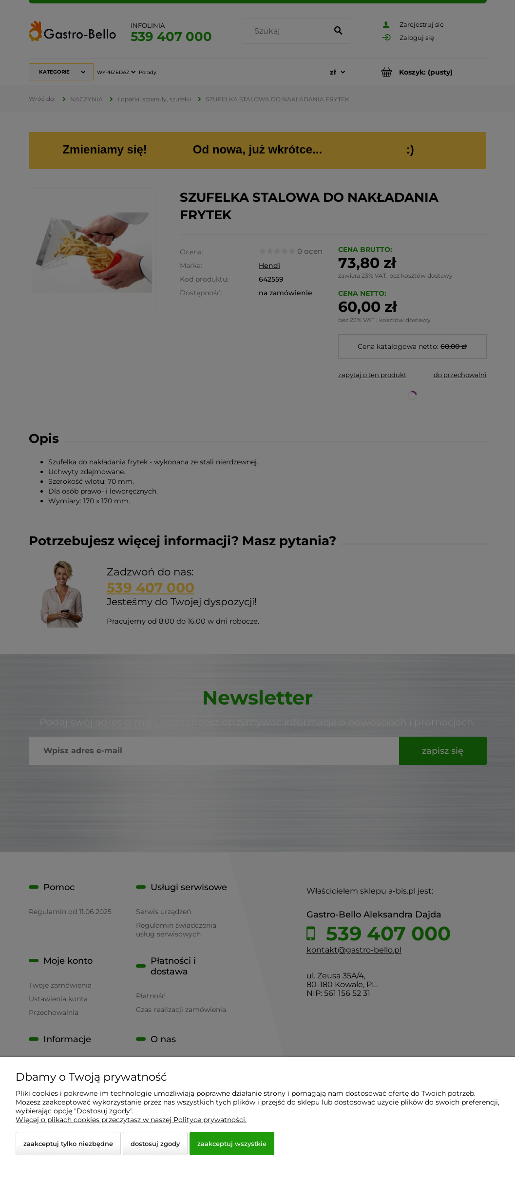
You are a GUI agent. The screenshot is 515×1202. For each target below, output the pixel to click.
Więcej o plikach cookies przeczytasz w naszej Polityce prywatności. (131, 1119)
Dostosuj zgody (155, 1143)
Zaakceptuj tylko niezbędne (68, 1143)
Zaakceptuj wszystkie (232, 1143)
